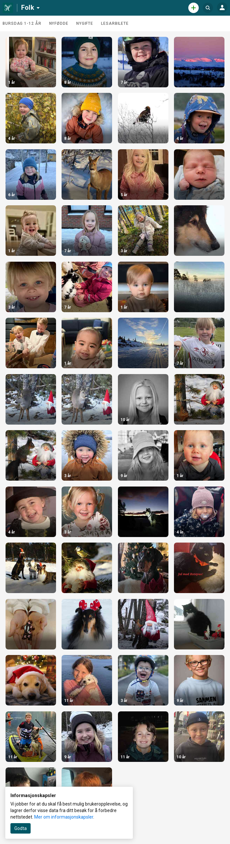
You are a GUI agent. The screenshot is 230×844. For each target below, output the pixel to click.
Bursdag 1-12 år (22, 23)
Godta (20, 828)
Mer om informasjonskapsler (63, 817)
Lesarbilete (115, 23)
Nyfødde (58, 23)
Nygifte (84, 23)
